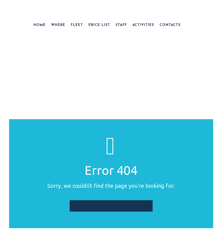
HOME (39, 25)
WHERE (58, 25)
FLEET (77, 25)
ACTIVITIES (143, 25)
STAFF (121, 25)
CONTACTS (170, 25)
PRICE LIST (99, 25)
